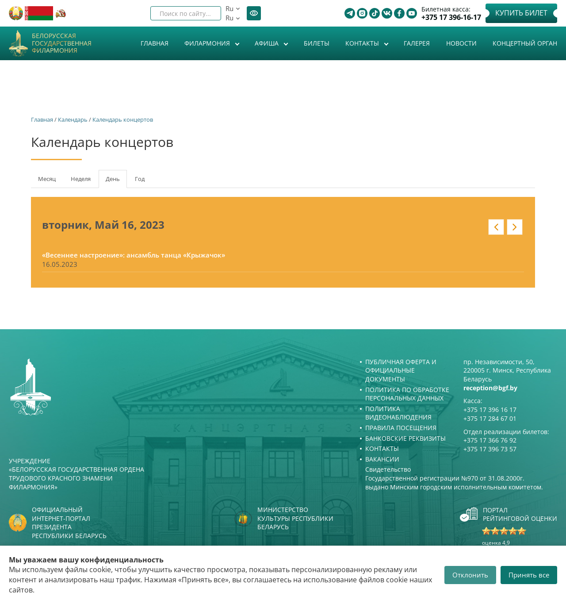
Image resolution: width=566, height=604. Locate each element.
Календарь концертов (122, 119)
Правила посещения (400, 427)
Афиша (267, 43)
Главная (154, 43)
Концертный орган (525, 43)
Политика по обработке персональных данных (407, 394)
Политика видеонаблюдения (398, 413)
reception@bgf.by (490, 388)
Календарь (73, 119)
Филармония (208, 43)
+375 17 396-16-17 (451, 17)
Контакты (363, 43)
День (116, 181)
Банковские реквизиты (405, 438)
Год (140, 179)
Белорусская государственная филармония (62, 43)
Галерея (417, 43)
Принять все (529, 574)
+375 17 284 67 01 (489, 418)
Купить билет (521, 13)
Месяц (47, 179)
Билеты (316, 43)
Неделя (81, 179)
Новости (461, 43)
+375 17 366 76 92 (489, 440)
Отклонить (470, 574)
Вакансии (382, 459)
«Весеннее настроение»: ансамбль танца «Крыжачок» (133, 254)
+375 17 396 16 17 (489, 409)
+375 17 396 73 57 (489, 449)
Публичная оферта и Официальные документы (400, 370)
